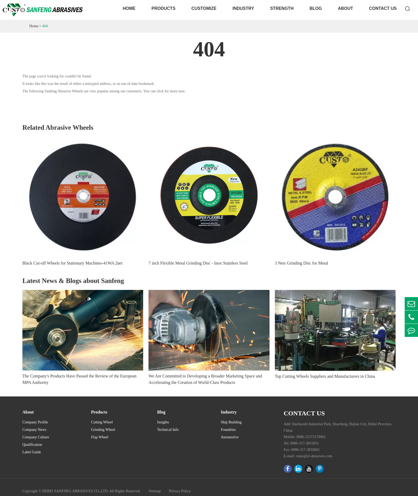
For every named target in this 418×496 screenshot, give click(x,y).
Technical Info (168, 430)
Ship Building (231, 422)
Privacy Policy (180, 491)
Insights (163, 422)
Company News (34, 430)
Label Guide (31, 452)
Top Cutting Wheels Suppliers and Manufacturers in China (325, 376)
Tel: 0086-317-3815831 (301, 443)
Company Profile (35, 422)
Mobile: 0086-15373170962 (305, 437)
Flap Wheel (99, 437)
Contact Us (383, 8)
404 (45, 26)
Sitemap (154, 491)
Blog (316, 8)
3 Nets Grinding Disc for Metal (301, 263)
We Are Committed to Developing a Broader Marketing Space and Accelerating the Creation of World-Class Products (205, 379)
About (345, 8)
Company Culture (35, 437)
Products (163, 8)
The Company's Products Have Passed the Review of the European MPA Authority (79, 379)
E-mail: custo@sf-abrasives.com (308, 456)
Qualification (32, 445)
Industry (243, 8)
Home (129, 8)
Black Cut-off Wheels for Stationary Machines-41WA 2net (72, 263)
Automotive (230, 437)
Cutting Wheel (102, 422)
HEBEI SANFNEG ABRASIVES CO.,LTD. (75, 491)
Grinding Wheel (103, 430)
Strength (282, 8)
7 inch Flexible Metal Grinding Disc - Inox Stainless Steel (198, 263)
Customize (203, 8)
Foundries (228, 430)
